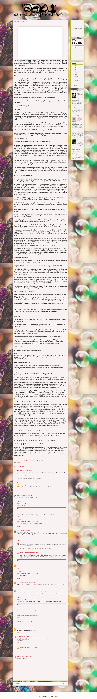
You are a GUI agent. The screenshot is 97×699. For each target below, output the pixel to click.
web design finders (33, 615)
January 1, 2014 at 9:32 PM (29, 582)
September (76, 82)
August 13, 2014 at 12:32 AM (31, 647)
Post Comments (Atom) (43, 688)
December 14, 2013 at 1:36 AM (24, 530)
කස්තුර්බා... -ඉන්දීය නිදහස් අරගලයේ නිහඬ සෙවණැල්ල (77, 107)
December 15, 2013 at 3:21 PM (32, 552)
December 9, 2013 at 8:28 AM (26, 495)
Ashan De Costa (20, 582)
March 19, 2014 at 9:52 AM (27, 621)
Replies (19, 482)
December (76, 76)
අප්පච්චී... (79, 93)
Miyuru (18, 590)
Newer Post (16, 683)
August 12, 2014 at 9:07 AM (26, 628)
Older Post (64, 683)
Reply (18, 480)
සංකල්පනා (19, 462)
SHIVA (18, 656)
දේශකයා (18, 495)
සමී (17, 530)
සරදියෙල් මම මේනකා (76, 151)
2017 (74, 67)
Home (40, 683)
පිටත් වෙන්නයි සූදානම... (80, 140)
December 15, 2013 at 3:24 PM (32, 485)
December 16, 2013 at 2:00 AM (27, 565)
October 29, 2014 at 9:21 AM (25, 656)
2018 (74, 65)
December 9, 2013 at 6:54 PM (28, 513)
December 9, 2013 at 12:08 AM (26, 470)
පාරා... (75, 77)
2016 (74, 69)
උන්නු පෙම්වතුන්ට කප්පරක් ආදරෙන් (79, 119)
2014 (74, 72)
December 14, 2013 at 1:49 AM (28, 542)
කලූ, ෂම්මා (19, 628)
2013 (74, 74)
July (75, 85)
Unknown (22, 485)
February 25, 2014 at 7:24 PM (26, 590)
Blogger (56, 696)
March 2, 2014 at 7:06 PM (27, 608)
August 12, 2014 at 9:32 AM (26, 636)
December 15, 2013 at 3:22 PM (32, 503)
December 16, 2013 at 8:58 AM (32, 573)
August (75, 83)
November (76, 80)
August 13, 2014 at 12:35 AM (31, 599)
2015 (74, 71)
